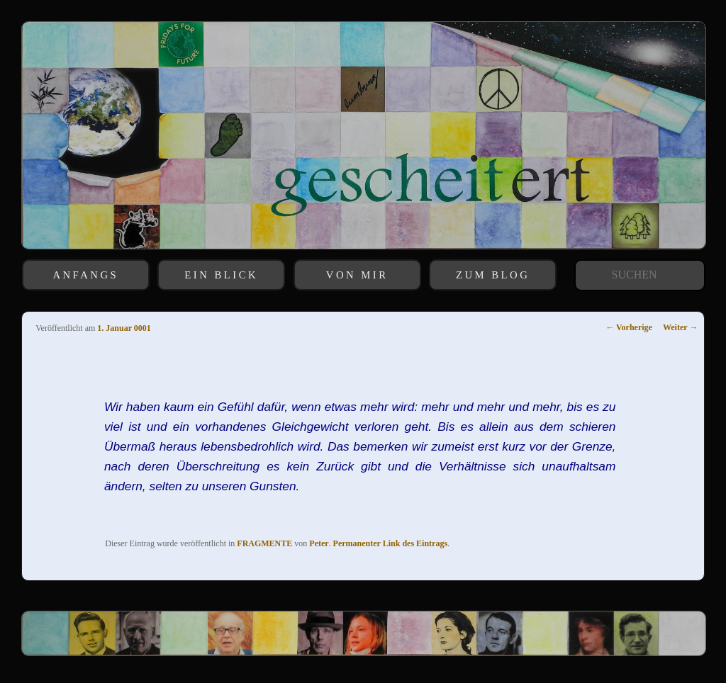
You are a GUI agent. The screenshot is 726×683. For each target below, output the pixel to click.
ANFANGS (85, 275)
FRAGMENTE (264, 543)
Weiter (680, 327)
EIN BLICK (221, 275)
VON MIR (357, 275)
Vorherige (628, 327)
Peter (318, 543)
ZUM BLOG (493, 275)
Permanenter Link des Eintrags (390, 543)
